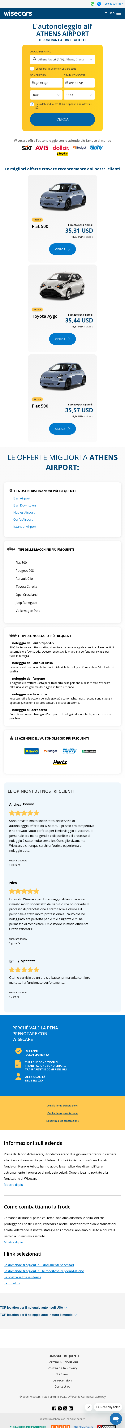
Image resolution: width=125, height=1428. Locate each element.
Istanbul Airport (24, 526)
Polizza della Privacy (62, 1368)
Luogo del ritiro (40, 51)
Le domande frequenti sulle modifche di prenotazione (44, 1271)
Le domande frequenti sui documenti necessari (39, 1265)
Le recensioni (62, 1380)
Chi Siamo (62, 1374)
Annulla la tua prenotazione (62, 1105)
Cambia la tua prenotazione (62, 1113)
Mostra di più (13, 1185)
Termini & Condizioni (62, 1362)
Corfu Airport (23, 519)
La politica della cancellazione (62, 1120)
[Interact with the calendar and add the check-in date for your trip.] (46, 83)
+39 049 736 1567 (113, 3)
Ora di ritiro (38, 75)
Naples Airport (24, 512)
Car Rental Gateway (93, 1396)
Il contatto (12, 1283)
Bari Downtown (24, 505)
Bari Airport (21, 498)
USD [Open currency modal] (111, 13)
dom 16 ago (76, 82)
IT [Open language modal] (106, 13)
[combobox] (66, 95)
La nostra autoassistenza (22, 1277)
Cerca (62, 119)
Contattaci (62, 1386)
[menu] (118, 13)
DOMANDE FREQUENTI (62, 1355)
